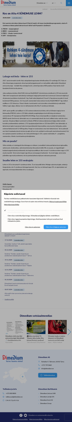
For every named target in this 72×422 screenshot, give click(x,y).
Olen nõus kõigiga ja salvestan (56, 227)
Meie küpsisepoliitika (11, 205)
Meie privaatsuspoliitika (58, 202)
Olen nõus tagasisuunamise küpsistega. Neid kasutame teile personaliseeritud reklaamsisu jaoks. (35, 220)
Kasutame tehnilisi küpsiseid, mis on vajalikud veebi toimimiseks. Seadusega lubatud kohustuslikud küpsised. (37, 211)
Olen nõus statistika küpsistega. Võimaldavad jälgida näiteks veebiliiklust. (34, 216)
